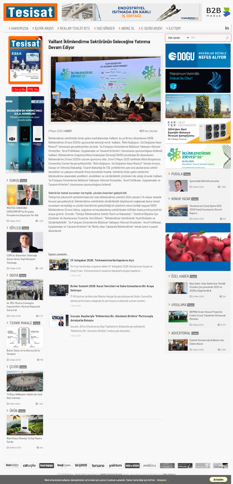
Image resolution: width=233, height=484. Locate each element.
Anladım (218, 479)
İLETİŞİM (173, 28)
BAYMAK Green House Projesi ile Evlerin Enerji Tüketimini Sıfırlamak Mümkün (208, 315)
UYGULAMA (181, 304)
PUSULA (179, 174)
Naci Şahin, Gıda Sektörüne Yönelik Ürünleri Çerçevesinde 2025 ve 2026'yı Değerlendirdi (207, 287)
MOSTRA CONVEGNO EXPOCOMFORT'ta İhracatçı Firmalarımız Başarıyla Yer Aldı (22, 211)
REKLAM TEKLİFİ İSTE (73, 28)
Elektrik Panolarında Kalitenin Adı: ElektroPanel (207, 342)
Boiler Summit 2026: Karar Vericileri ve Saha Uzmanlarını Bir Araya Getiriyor (112, 288)
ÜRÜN (16, 410)
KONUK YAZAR (183, 198)
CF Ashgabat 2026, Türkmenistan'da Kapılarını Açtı (102, 260)
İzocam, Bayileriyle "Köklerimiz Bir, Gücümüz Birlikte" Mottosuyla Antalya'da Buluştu (111, 318)
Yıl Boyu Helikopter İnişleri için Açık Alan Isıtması (24, 396)
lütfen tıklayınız (169, 474)
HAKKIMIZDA (18, 28)
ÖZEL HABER (182, 276)
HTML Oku (33, 89)
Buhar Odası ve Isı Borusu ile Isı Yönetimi (23, 352)
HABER (68, 131)
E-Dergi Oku (19, 89)
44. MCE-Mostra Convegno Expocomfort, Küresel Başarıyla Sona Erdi (23, 306)
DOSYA (16, 275)
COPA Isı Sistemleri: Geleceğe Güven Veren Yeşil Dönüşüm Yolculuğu (22, 259)
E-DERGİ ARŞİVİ (150, 28)
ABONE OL (126, 28)
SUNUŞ (16, 180)
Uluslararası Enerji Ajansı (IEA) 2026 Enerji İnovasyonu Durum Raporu (206, 209)
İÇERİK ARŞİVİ (42, 28)
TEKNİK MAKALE (23, 323)
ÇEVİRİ (16, 366)
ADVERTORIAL (183, 333)
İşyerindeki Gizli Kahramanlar (204, 181)
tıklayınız (161, 480)
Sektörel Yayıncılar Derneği (111, 474)
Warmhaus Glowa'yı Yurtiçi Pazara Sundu (24, 440)
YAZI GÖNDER (104, 28)
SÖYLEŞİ (17, 228)
